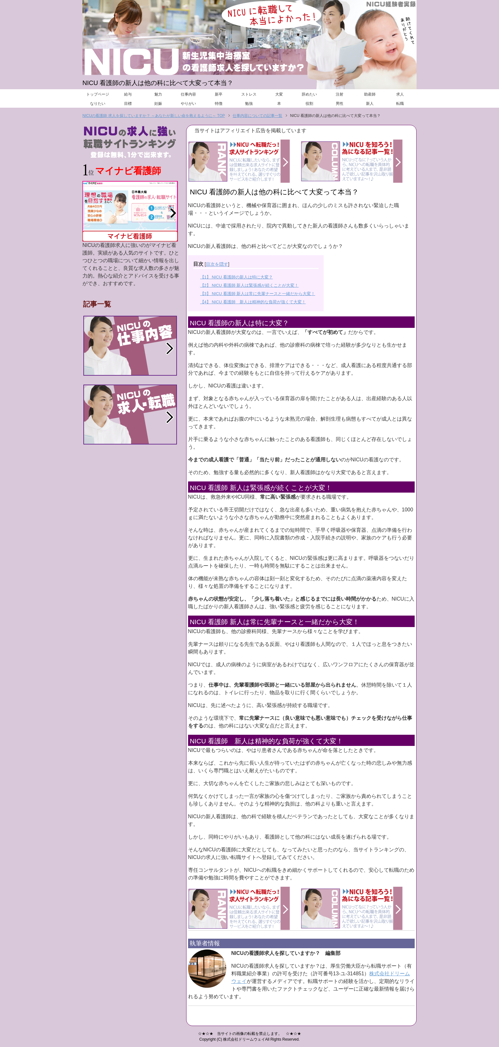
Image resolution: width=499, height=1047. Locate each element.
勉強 (249, 103)
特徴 (218, 103)
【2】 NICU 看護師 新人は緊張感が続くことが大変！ (249, 285)
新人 (370, 103)
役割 (309, 103)
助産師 (370, 94)
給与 (128, 94)
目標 (128, 103)
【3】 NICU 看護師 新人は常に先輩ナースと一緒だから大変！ (257, 293)
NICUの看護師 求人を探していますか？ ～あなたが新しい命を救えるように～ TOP (153, 115)
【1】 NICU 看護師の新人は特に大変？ (236, 277)
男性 (339, 103)
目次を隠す (217, 264)
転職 (400, 103)
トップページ (97, 94)
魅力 (158, 94)
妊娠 (158, 103)
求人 (400, 94)
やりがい (188, 103)
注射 (339, 94)
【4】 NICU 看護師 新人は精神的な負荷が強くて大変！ (253, 302)
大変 (279, 94)
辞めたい (309, 94)
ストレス (249, 94)
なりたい (97, 103)
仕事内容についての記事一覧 (257, 115)
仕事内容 (188, 94)
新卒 (218, 94)
